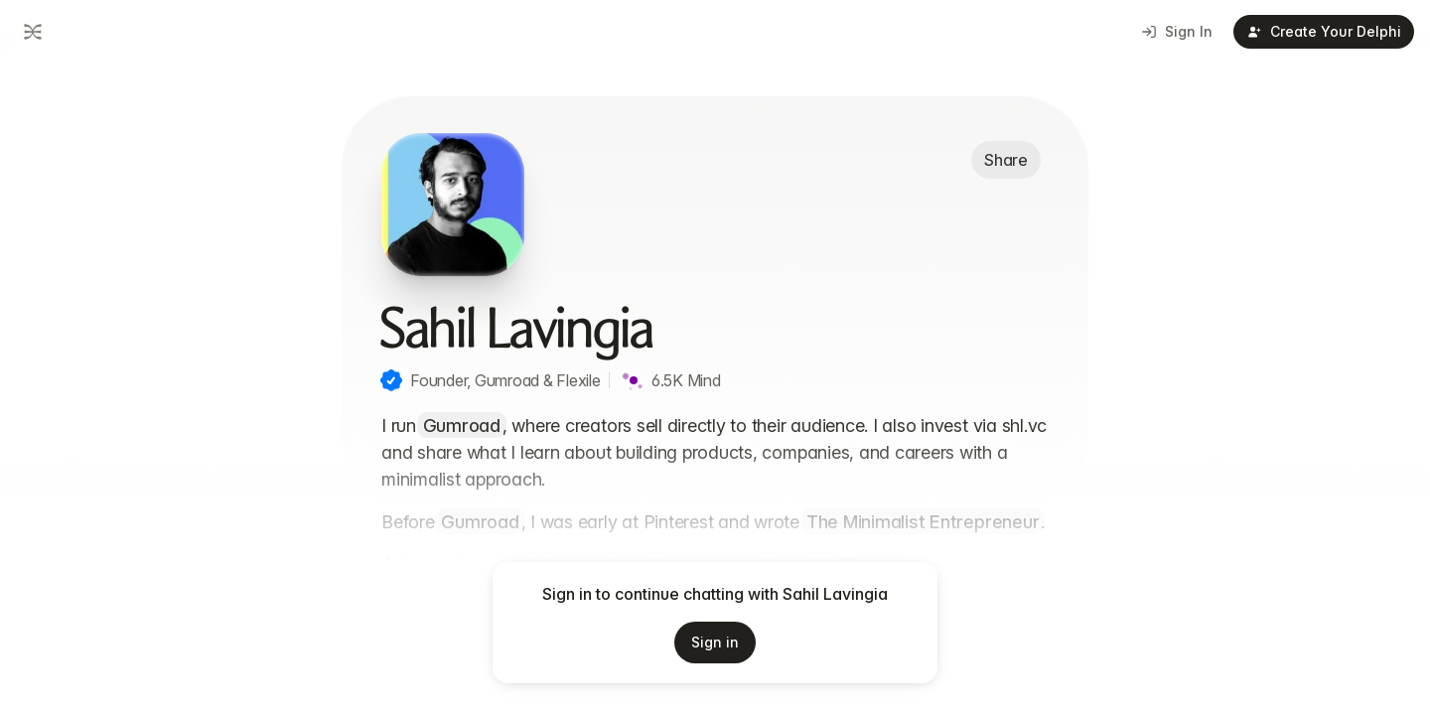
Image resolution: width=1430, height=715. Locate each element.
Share (1006, 160)
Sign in (715, 642)
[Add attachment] (380, 637)
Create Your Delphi (1324, 31)
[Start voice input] (948, 637)
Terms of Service (652, 690)
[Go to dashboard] (31, 32)
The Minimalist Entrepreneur (923, 521)
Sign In (1177, 31)
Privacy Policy (766, 690)
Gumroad (461, 425)
